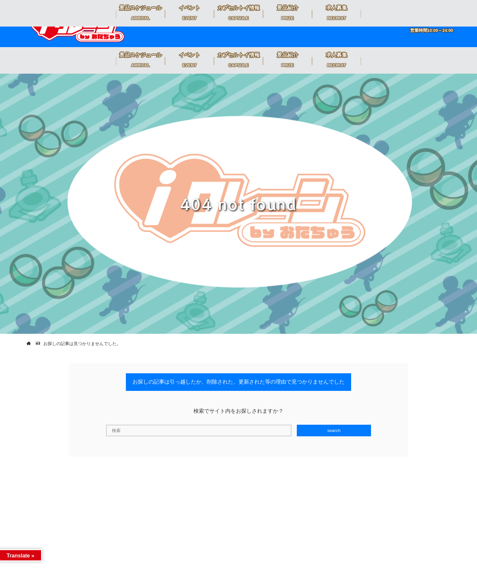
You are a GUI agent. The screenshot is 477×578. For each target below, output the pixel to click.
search (334, 430)
